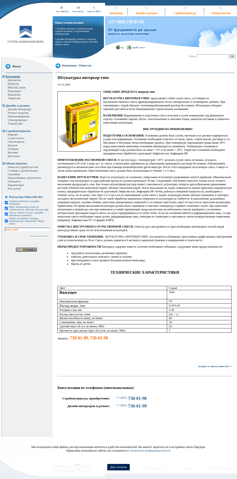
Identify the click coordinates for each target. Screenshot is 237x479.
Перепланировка (19, 116)
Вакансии (14, 94)
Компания (116, 13)
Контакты (14, 80)
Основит (13, 149)
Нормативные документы (24, 178)
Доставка (14, 156)
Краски (12, 145)
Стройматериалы (185, 13)
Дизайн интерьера (19, 109)
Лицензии (14, 98)
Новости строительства (23, 167)
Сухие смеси (16, 138)
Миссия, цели (16, 87)
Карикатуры (16, 185)
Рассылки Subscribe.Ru (26, 197)
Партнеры (14, 91)
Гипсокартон (16, 141)
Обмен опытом (221, 13)
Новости (13, 83)
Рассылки (14, 188)
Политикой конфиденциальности (150, 450)
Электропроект (18, 120)
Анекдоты (14, 181)
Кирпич (13, 134)
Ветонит (13, 152)
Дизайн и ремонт (146, 13)
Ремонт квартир (18, 112)
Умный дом (15, 123)
